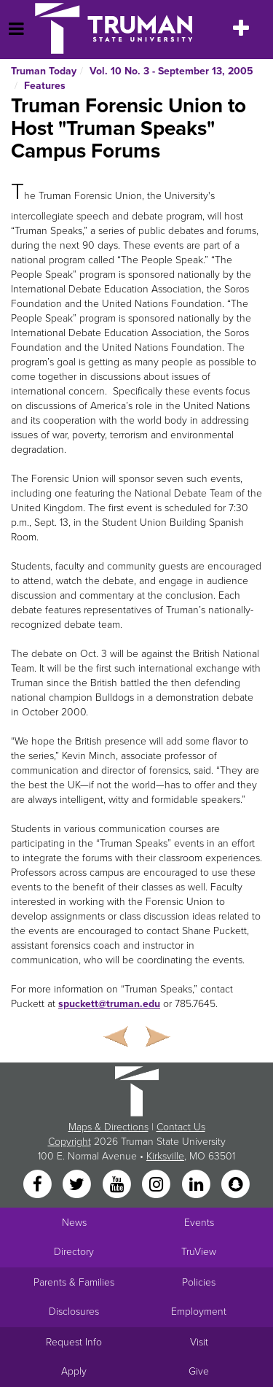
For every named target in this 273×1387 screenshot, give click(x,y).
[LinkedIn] (197, 1184)
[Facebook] (38, 1184)
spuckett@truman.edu (109, 1004)
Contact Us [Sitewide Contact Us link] (181, 1127)
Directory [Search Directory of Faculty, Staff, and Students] (74, 1252)
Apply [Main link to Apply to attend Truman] (74, 1371)
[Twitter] (78, 1184)
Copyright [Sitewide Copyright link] (69, 1141)
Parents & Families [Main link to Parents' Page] (73, 1282)
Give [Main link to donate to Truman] (199, 1371)
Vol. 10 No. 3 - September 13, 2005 (171, 71)
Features (45, 85)
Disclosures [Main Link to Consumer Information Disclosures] (74, 1311)
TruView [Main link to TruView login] (198, 1252)
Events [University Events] (199, 1222)
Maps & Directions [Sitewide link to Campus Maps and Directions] (108, 1127)
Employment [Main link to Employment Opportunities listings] (198, 1311)
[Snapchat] (235, 1184)
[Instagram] (158, 1184)
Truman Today (43, 71)
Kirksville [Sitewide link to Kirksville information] (165, 1156)
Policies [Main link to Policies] (198, 1282)
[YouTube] (118, 1184)
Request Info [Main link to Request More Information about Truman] (74, 1342)
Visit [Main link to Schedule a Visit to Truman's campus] (199, 1342)
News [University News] (74, 1222)
